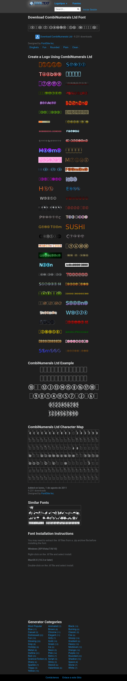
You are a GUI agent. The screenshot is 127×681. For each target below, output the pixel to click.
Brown (53, 629)
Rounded (54, 47)
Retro (52, 656)
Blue (32, 629)
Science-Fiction (37, 659)
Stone (72, 665)
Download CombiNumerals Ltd (53, 36)
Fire (71, 635)
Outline (33, 653)
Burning (73, 629)
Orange (74, 650)
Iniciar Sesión (90, 9)
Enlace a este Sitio (71, 677)
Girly (52, 638)
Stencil (53, 665)
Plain (65, 47)
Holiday (33, 647)
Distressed (35, 635)
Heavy (73, 644)
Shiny (52, 662)
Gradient (74, 641)
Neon (52, 650)
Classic (73, 632)
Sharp (32, 662)
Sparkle (33, 665)
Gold (52, 641)
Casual (33, 632)
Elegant (54, 635)
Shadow (74, 659)
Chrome (54, 632)
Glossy (74, 638)
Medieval (75, 647)
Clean (75, 47)
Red (32, 656)
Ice (51, 647)
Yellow (33, 670)
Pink (52, 653)
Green (53, 644)
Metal (32, 650)
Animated (54, 626)
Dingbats (34, 47)
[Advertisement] (14, 59)
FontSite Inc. (47, 43)
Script (52, 659)
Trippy (32, 667)
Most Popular (35, 626)
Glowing (34, 641)
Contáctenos (52, 677)
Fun (44, 47)
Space (73, 662)
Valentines (55, 667)
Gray (32, 644)
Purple (73, 653)
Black (73, 626)
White (72, 667)
